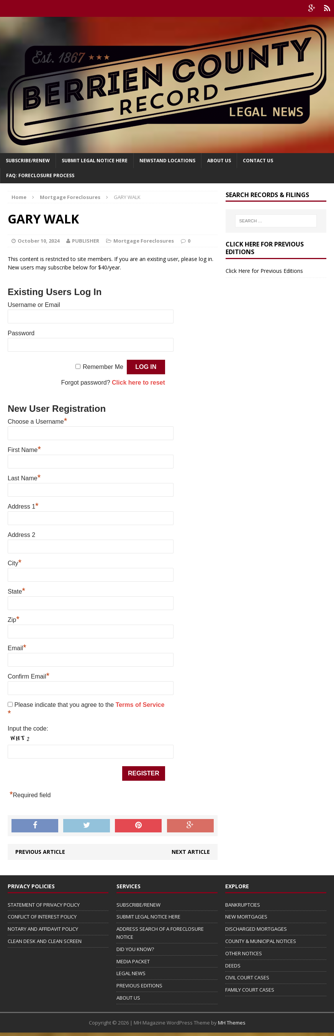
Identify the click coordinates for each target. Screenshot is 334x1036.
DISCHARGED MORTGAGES (256, 928)
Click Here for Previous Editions (264, 270)
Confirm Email (28, 676)
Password (21, 333)
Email (17, 648)
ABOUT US (128, 997)
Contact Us (258, 160)
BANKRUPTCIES (242, 904)
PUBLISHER (85, 240)
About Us (219, 160)
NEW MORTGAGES (246, 916)
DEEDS (233, 965)
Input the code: (28, 728)
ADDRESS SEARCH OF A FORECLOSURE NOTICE (160, 932)
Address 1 (23, 506)
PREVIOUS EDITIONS (139, 985)
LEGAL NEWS (131, 973)
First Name (24, 450)
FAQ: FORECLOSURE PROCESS (40, 175)
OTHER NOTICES (243, 953)
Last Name (24, 478)
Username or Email (34, 305)
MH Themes (232, 1022)
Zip (14, 620)
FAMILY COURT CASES (249, 989)
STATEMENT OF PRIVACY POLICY (44, 904)
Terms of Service (140, 705)
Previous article (40, 851)
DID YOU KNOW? (135, 949)
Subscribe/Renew (28, 160)
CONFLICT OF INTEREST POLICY (42, 916)
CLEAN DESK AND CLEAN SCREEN (45, 941)
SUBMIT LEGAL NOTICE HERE (95, 160)
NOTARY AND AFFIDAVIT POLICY (43, 928)
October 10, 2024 (38, 240)
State (16, 591)
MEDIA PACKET (133, 961)
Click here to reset (138, 382)
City (14, 563)
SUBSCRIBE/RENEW (138, 904)
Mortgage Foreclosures (143, 240)
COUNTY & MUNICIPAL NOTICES (260, 941)
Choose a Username (37, 421)
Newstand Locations (167, 160)
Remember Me (103, 367)
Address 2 (21, 535)
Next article (191, 851)
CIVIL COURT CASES (247, 977)
